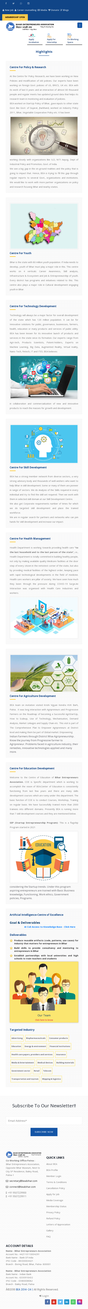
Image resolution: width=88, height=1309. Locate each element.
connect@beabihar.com (21, 1187)
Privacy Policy (53, 1212)
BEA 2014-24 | (24, 1290)
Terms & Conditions (56, 1182)
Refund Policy (53, 1218)
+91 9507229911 (16, 1196)
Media (42, 10)
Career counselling (26, 10)
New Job (8, 10)
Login (44, 1296)
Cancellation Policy (55, 1188)
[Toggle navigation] (79, 25)
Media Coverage (54, 1200)
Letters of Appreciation (58, 1224)
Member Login (53, 1176)
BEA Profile (52, 1170)
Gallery (49, 1230)
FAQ (48, 1236)
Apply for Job (52, 1194)
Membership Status (56, 1206)
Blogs (65, 10)
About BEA (51, 1164)
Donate (54, 10)
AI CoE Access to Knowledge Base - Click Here (49, 927)
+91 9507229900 (16, 1193)
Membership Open (15, 17)
